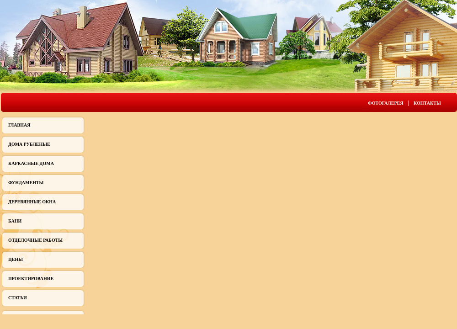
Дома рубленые (29, 144)
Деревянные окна (32, 201)
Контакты (427, 103)
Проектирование (30, 278)
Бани (14, 220)
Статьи (17, 297)
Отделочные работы (35, 240)
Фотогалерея (385, 103)
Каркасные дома (31, 163)
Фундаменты (25, 182)
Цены (15, 259)
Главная (19, 124)
